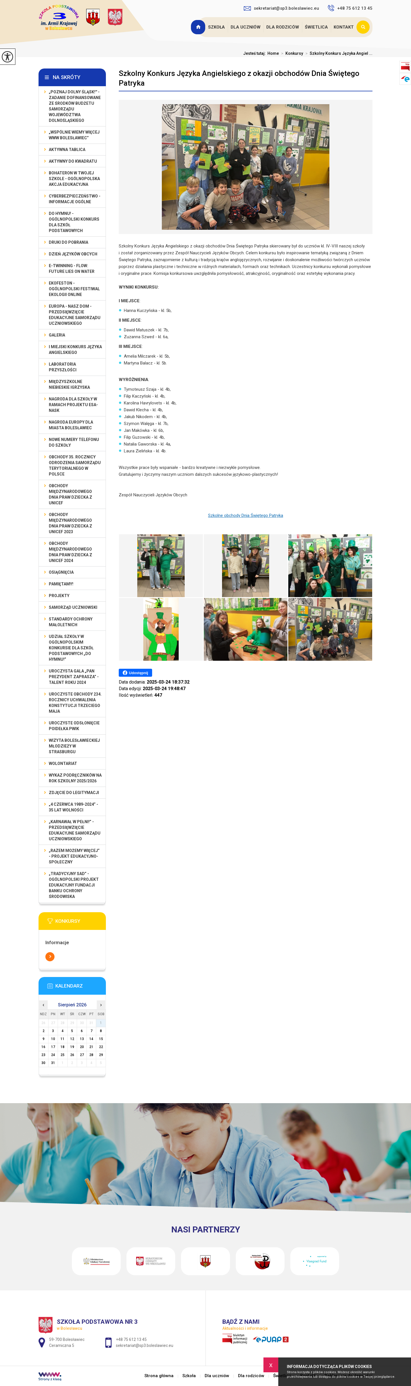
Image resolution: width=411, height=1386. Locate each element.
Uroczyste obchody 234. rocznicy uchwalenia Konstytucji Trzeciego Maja (75, 703)
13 (82, 1039)
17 (53, 1047)
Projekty (59, 595)
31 (53, 1063)
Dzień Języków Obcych (73, 254)
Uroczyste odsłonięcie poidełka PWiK (74, 726)
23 (43, 1055)
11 (63, 1039)
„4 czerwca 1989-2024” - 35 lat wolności (73, 807)
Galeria (57, 335)
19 (72, 1047)
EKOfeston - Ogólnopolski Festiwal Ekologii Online (74, 289)
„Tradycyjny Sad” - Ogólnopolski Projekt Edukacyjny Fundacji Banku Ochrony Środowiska (74, 885)
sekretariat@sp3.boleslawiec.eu (281, 8)
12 (72, 1039)
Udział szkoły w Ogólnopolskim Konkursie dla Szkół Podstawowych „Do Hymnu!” (71, 648)
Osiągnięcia (61, 572)
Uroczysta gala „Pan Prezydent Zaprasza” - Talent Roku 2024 (74, 677)
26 (72, 1055)
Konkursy (291, 53)
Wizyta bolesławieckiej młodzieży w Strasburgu (74, 746)
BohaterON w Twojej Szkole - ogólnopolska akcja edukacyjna (74, 179)
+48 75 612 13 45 (350, 8)
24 (53, 1055)
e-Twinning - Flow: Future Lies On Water (71, 268)
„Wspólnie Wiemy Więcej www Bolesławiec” (74, 135)
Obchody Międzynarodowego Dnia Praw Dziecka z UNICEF (70, 494)
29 (101, 1055)
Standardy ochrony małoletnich (70, 622)
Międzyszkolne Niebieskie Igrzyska (69, 384)
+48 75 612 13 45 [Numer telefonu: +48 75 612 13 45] (131, 1339)
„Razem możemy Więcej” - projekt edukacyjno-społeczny (74, 856)
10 (53, 1039)
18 (63, 1047)
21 (91, 1047)
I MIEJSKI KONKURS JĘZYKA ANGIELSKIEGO (75, 350)
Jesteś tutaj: (255, 53)
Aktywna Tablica (67, 149)
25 (63, 1055)
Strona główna (199, 27)
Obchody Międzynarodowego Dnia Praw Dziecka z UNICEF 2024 (70, 552)
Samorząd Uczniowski (73, 607)
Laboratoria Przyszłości (62, 367)
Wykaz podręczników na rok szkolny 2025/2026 (75, 778)
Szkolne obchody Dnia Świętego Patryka (245, 515)
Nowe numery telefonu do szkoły (74, 442)
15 (101, 1039)
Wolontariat (63, 763)
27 (82, 1055)
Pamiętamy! (61, 584)
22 (101, 1047)
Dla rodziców (282, 27)
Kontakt (344, 27)
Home (273, 53)
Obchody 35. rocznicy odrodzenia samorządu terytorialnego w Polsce (75, 465)
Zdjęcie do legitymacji (74, 792)
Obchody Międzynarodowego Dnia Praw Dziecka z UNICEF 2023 (70, 523)
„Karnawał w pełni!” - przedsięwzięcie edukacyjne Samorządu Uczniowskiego (74, 830)
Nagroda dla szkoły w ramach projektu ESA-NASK (73, 405)
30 (43, 1063)
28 (91, 1055)
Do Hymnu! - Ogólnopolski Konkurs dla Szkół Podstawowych (74, 222)
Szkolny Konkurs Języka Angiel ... (337, 53)
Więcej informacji (50, 956)
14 (91, 1039)
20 (82, 1047)
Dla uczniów (246, 27)
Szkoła (216, 27)
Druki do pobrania (68, 242)
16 (43, 1047)
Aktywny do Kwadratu (73, 161)
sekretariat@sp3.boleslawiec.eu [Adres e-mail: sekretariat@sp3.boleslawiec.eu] (144, 1345)
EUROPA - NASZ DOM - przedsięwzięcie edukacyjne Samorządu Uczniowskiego (74, 315)
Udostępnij (135, 672)
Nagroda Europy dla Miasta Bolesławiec (71, 425)
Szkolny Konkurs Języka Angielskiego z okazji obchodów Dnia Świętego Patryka (239, 78)
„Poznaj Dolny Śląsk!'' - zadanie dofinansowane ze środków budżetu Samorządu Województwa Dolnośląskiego (75, 106)
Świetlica (316, 27)
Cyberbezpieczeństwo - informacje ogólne (74, 199)
